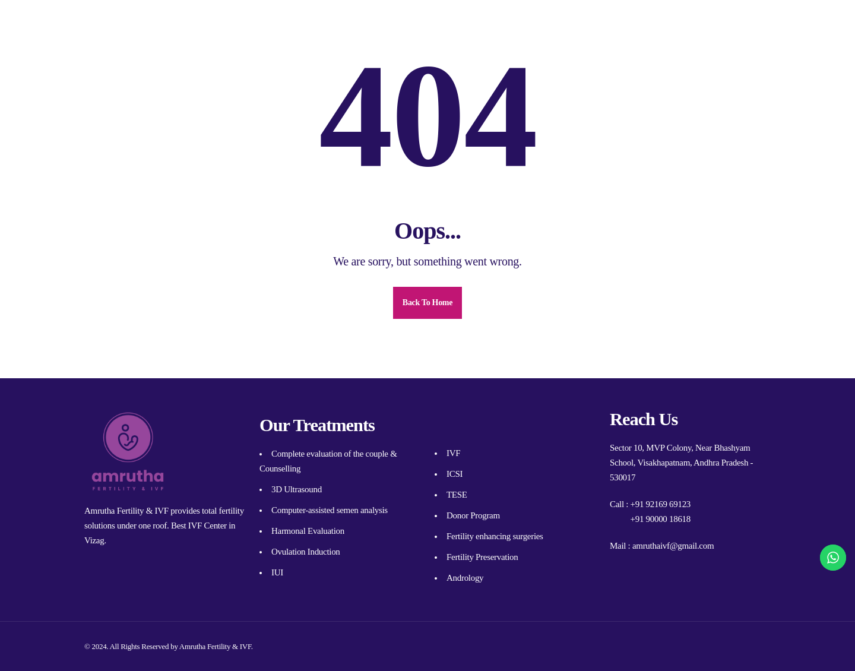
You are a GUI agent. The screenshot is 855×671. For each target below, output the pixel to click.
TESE (456, 494)
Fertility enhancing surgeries (494, 536)
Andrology (464, 578)
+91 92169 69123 (661, 504)
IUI (277, 572)
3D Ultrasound (296, 489)
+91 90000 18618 (661, 519)
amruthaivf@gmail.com (673, 545)
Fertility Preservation (482, 557)
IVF (453, 453)
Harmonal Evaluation (307, 531)
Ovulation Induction (305, 551)
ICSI (454, 474)
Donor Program (473, 515)
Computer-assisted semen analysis (329, 510)
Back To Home (427, 302)
